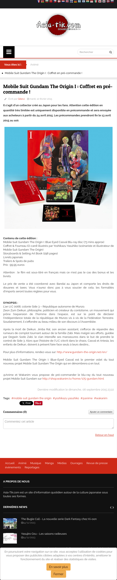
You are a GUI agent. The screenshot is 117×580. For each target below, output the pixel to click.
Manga (49, 463)
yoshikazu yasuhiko (67, 398)
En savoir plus (58, 567)
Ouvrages (76, 463)
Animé (34, 64)
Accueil (10, 463)
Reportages (32, 467)
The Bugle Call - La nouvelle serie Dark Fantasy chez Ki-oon (59, 519)
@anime (87, 398)
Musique (35, 463)
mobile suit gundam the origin (32, 398)
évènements (13, 467)
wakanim (101, 398)
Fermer (59, 574)
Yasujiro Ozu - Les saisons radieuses (44, 533)
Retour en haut (104, 434)
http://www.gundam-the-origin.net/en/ (82, 352)
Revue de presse (97, 463)
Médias (62, 463)
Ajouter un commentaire (101, 412)
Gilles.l (21, 99)
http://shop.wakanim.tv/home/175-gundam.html (73, 378)
